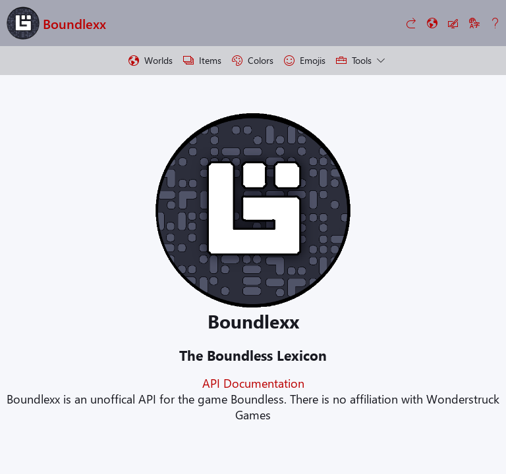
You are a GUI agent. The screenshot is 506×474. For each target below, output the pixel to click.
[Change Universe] (432, 23)
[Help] (495, 23)
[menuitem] (150, 60)
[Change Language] (474, 23)
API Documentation (253, 383)
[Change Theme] (453, 23)
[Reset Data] (411, 23)
